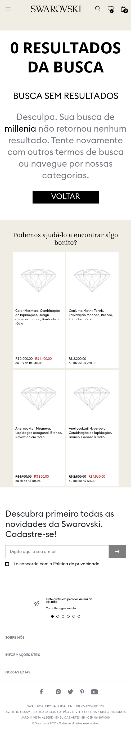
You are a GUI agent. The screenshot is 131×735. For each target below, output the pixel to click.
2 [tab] (57, 616)
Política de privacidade (76, 564)
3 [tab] (63, 616)
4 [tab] (68, 616)
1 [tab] (52, 616)
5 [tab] (73, 616)
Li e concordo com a (54, 564)
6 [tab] (79, 616)
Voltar (65, 197)
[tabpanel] (65, 604)
